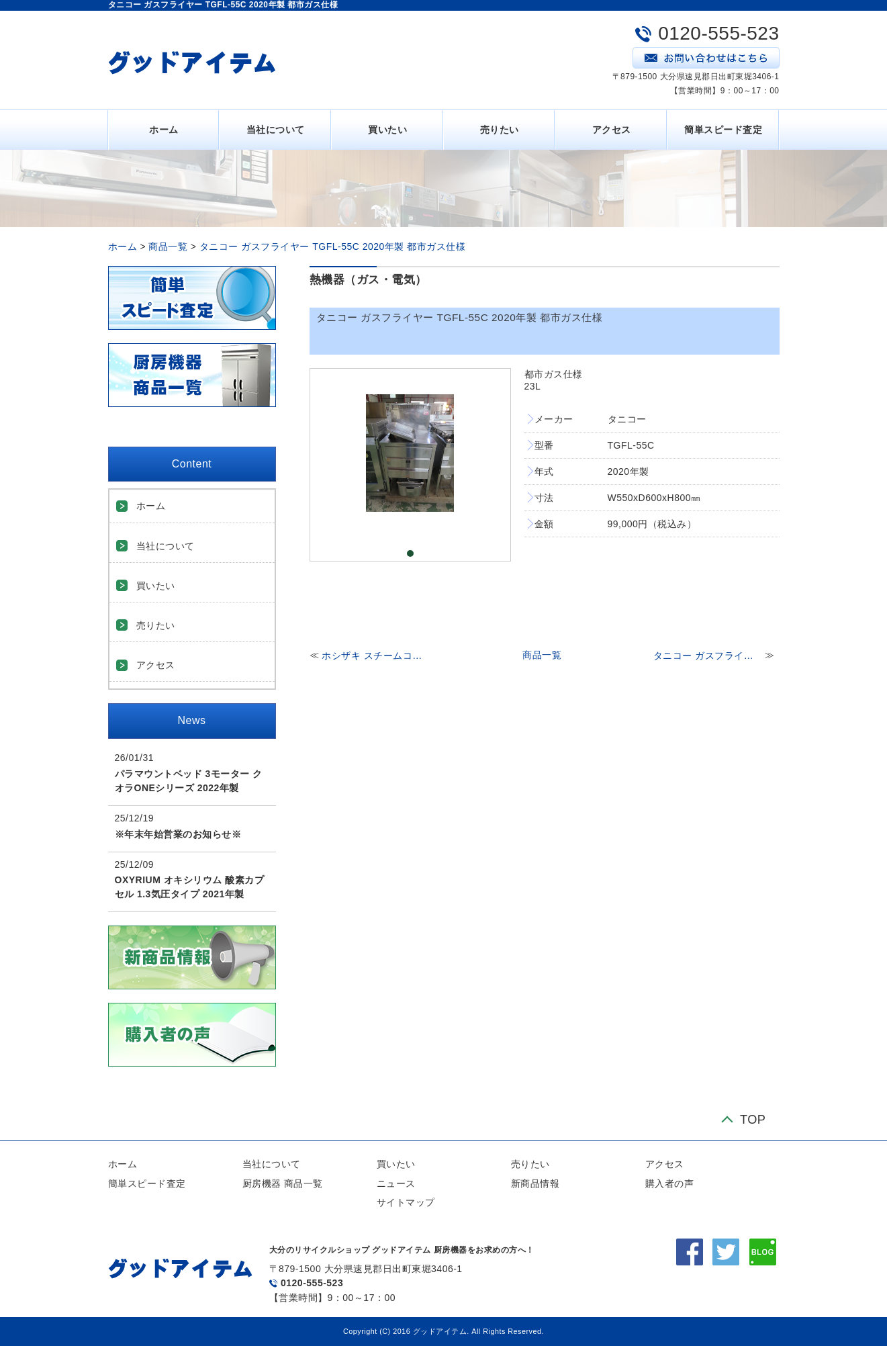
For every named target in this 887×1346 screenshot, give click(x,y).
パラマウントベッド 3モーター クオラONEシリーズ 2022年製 (189, 780)
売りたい (499, 129)
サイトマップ (406, 1202)
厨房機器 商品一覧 (282, 1183)
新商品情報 (535, 1183)
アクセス (611, 129)
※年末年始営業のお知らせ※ (178, 834)
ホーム (164, 129)
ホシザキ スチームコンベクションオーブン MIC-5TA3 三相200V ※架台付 (376, 655)
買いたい (387, 129)
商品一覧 (167, 246)
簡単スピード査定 (723, 129)
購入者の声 (669, 1183)
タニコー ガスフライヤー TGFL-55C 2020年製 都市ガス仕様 (332, 246)
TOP (753, 1120)
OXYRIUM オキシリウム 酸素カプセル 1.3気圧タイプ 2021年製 (190, 886)
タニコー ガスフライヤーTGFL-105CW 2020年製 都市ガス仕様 (707, 655)
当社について (275, 129)
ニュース (396, 1183)
